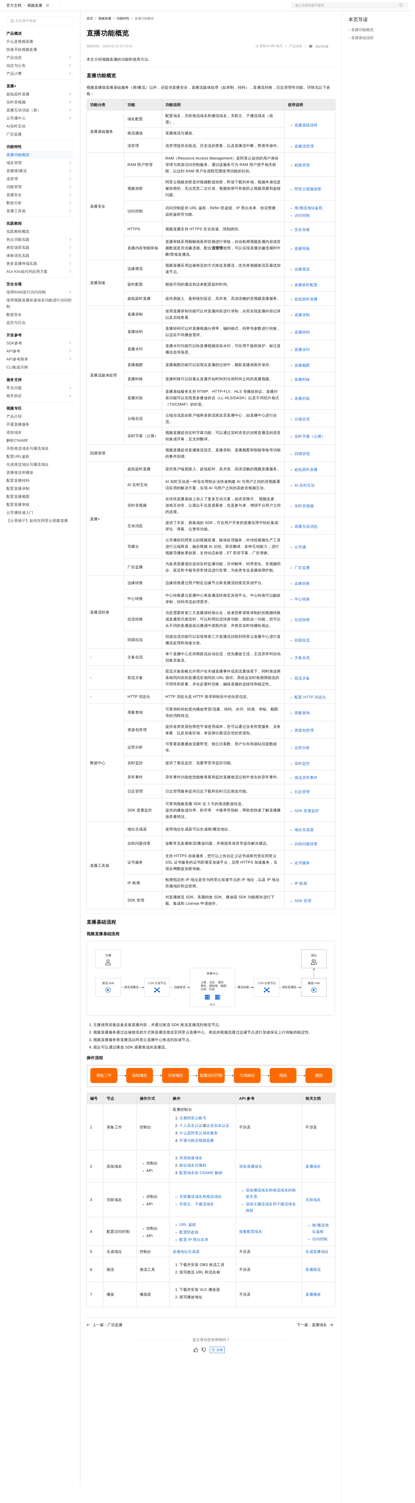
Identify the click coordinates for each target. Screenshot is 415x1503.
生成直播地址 (316, 1269)
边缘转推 (302, 600)
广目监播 (302, 584)
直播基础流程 (305, 142)
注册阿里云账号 (192, 1135)
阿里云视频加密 (307, 206)
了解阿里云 (176, 8)
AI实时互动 (304, 502)
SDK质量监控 (306, 828)
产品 (69, 8)
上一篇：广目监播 (104, 1342)
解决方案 (86, 8)
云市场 (130, 8)
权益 (102, 8)
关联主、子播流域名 (196, 1221)
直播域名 (313, 1183)
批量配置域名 (250, 1248)
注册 (380, 8)
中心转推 (302, 616)
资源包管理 (304, 747)
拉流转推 (302, 637)
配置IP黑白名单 (193, 1257)
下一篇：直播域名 (315, 1342)
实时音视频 (304, 523)
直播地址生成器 (186, 1269)
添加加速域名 (190, 1175)
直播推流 (313, 1286)
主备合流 (302, 675)
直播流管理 (304, 163)
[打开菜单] (8, 8)
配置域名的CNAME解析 (201, 1190)
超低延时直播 (305, 316)
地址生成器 (304, 847)
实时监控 (302, 780)
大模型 (54, 8)
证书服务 (302, 880)
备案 (354, 8)
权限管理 (302, 182)
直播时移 (302, 396)
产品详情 (295, 63)
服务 (157, 8)
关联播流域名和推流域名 (200, 1213)
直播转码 (302, 349)
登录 (399, 8)
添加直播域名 (250, 1183)
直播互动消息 (305, 543)
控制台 (367, 8)
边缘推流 (302, 286)
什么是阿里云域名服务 (198, 1150)
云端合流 (302, 436)
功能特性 (123, 35)
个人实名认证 (190, 1142)
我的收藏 (322, 63)
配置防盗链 (189, 1249)
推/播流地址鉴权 (308, 225)
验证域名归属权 (192, 1182)
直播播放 (313, 1311)
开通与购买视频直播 (196, 1157)
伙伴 (145, 8)
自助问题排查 (305, 861)
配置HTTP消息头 (310, 714)
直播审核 (302, 265)
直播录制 (302, 332)
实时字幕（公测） (309, 453)
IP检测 (300, 900)
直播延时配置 (305, 302)
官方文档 (13, 22)
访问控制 (302, 232)
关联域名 (313, 1217)
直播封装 (302, 415)
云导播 (300, 564)
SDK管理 (302, 918)
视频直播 (34, 22)
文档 (343, 8)
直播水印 (302, 366)
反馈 (217, 1367)
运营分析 (302, 765)
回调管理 (302, 471)
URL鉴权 (187, 1242)
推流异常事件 (305, 795)
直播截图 (302, 382)
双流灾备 (302, 695)
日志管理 (302, 809)
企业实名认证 (217, 1142)
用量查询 (302, 730)
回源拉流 (302, 657)
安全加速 (302, 246)
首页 (90, 35)
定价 (115, 8)
